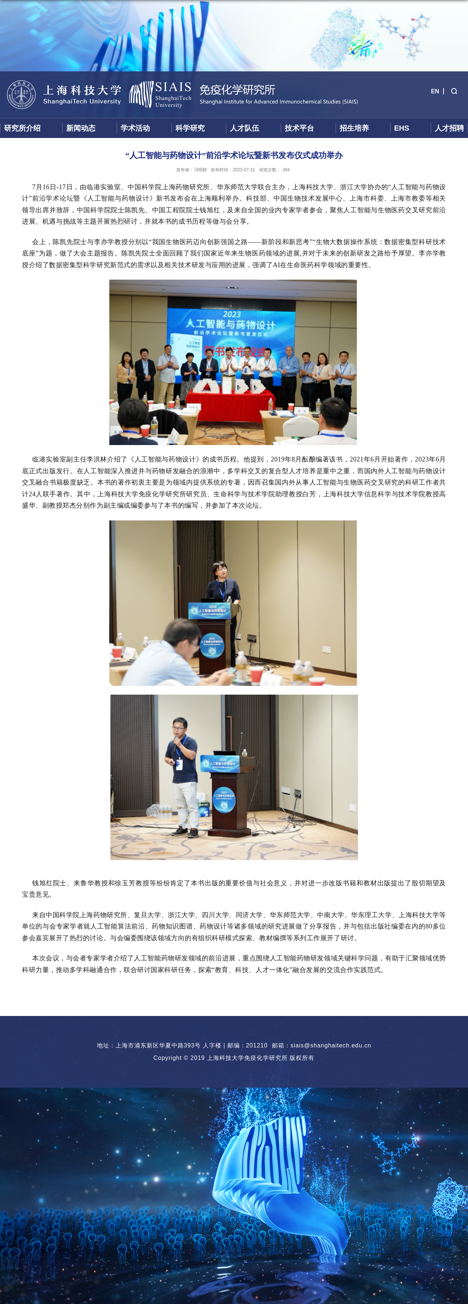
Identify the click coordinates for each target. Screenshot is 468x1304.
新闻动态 (80, 128)
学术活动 (135, 128)
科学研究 (190, 128)
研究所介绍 (22, 128)
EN (435, 91)
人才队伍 (244, 128)
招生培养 (354, 128)
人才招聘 (449, 128)
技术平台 (299, 128)
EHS (401, 128)
